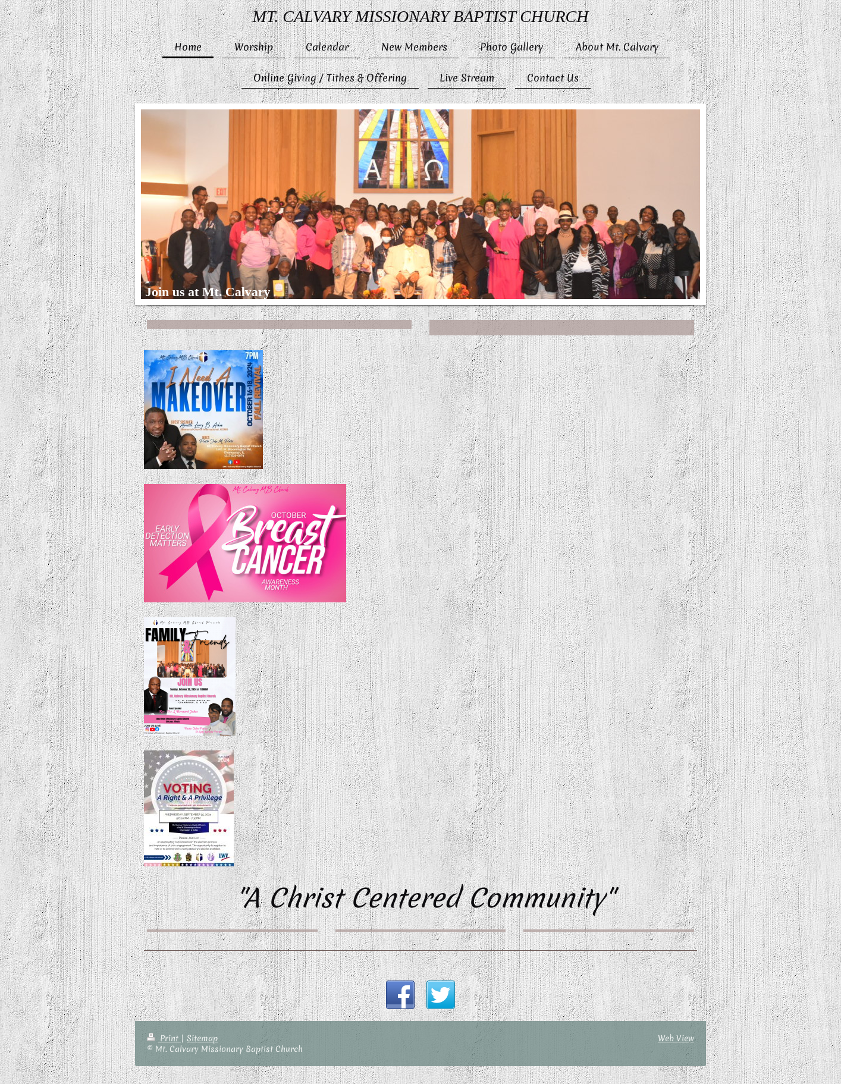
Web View (676, 1038)
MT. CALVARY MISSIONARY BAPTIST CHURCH (421, 16)
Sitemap (202, 1038)
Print (164, 1038)
